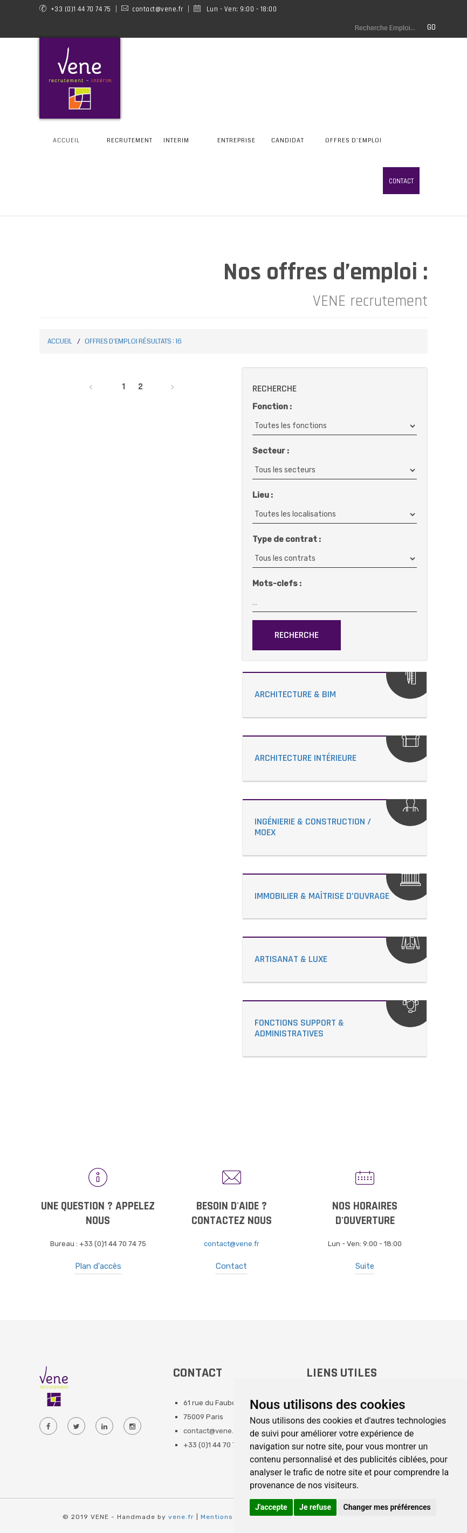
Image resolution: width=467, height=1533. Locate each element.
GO (431, 27)
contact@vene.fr (231, 1244)
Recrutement (130, 140)
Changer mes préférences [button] (387, 1507)
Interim (176, 140)
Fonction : (272, 406)
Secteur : (270, 451)
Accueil (66, 140)
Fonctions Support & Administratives (299, 1028)
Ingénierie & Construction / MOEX (313, 826)
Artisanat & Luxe (291, 959)
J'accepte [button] (271, 1507)
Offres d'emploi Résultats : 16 (133, 341)
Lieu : (262, 495)
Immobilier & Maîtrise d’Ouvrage (322, 896)
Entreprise (236, 140)
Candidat (287, 140)
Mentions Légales (232, 1517)
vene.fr (181, 1517)
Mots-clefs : (276, 583)
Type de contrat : (286, 539)
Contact (401, 181)
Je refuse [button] (315, 1507)
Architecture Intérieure (305, 758)
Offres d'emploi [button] (353, 140)
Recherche (296, 635)
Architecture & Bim (295, 694)
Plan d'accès (98, 1266)
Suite (364, 1266)
